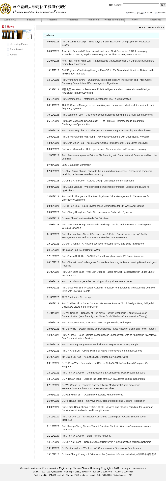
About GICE (10, 19)
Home (129, 13)
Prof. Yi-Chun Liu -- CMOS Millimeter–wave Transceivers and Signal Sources (102, 350)
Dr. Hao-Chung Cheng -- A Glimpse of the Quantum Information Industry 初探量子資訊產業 (109, 454)
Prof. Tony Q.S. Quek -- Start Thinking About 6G (87, 435)
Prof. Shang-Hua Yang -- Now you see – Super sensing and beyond (97, 322)
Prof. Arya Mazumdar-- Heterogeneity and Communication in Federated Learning (104, 149)
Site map (160, 13)
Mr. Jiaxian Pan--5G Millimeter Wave (81, 250)
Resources (155, 19)
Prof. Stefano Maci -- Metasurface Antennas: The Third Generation (96, 99)
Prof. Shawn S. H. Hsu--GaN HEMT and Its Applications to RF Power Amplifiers (103, 256)
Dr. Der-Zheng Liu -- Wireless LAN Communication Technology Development (102, 448)
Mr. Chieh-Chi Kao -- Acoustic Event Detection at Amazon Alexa (95, 357)
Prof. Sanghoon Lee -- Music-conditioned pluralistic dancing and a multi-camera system (107, 114)
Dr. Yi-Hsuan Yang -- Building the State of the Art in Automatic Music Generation (103, 379)
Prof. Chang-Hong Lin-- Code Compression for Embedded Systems (97, 212)
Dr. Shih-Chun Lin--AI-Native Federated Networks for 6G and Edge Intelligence (103, 243)
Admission (93, 19)
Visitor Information (114, 19)
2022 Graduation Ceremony (77, 297)
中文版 (138, 13)
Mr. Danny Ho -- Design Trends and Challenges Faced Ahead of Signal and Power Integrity (109, 328)
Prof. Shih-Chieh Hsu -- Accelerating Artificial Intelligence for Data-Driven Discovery (105, 143)
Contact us (149, 13)
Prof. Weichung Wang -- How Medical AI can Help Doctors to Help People (100, 344)
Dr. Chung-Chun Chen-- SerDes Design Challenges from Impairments (98, 180)
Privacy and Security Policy (134, 468)
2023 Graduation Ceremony (77, 165)
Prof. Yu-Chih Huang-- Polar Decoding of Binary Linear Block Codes (97, 281)
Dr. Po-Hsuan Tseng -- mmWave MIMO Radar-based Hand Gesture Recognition (103, 400)
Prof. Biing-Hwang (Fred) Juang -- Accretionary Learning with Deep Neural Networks (106, 136)
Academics (72, 19)
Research (52, 19)
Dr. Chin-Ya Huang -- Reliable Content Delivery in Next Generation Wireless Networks (106, 442)
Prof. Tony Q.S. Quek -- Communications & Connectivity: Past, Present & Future (103, 372)
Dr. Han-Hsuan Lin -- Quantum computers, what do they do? (93, 394)
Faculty (31, 19)
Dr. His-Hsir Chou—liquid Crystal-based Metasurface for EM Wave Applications (103, 206)
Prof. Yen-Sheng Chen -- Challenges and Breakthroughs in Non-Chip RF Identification (106, 130)
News (135, 19)
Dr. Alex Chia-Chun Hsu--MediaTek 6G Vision (85, 218)
